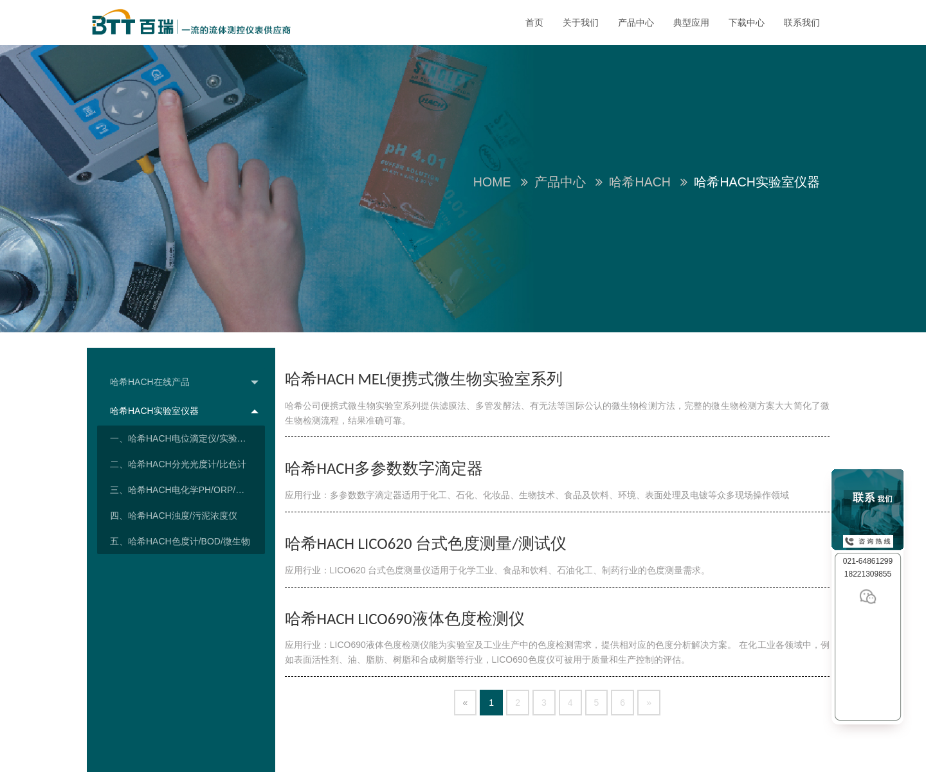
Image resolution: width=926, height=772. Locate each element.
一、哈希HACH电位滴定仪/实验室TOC (187, 438)
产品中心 (636, 22)
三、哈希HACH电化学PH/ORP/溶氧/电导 (187, 490)
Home (492, 182)
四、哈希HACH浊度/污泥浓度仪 (173, 515)
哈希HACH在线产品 (184, 382)
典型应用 (691, 22)
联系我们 (802, 22)
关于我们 (581, 22)
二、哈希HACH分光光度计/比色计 (178, 464)
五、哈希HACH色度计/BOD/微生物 (180, 541)
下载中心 (747, 22)
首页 (534, 22)
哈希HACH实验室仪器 (184, 411)
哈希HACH (640, 182)
